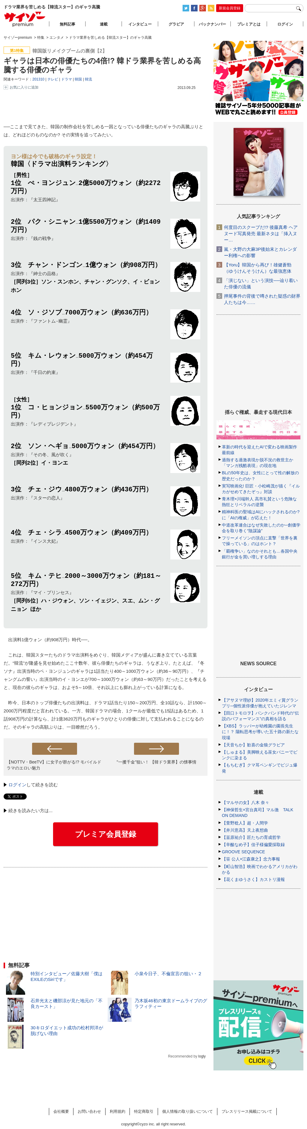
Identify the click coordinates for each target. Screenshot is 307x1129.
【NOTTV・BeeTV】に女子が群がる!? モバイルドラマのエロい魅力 (54, 767)
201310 (38, 79)
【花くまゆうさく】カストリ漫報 (253, 879)
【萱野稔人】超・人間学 (245, 823)
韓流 (88, 79)
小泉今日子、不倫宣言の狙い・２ (168, 976)
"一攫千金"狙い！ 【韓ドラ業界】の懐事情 (156, 764)
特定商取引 (144, 1111)
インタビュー (140, 24)
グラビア (176, 24)
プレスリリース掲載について (247, 1111)
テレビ (52, 79)
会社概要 (61, 1111)
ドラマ (66, 79)
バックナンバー (212, 24)
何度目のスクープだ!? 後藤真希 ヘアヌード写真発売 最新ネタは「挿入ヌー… (261, 233)
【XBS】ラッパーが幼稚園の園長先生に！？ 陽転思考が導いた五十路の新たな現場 (260, 732)
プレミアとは (249, 24)
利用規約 (117, 1111)
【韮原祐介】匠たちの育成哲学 (251, 837)
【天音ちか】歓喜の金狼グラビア (253, 744)
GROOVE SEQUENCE (243, 851)
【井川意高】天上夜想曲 (245, 830)
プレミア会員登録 (105, 836)
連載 (104, 24)
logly (202, 1059)
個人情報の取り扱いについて (187, 1111)
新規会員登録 (229, 8)
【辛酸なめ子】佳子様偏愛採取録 (253, 844)
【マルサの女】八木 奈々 (245, 802)
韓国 (78, 79)
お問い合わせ (89, 1111)
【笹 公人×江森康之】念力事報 (251, 859)
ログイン (17, 787)
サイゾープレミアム (25, 19)
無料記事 (67, 24)
